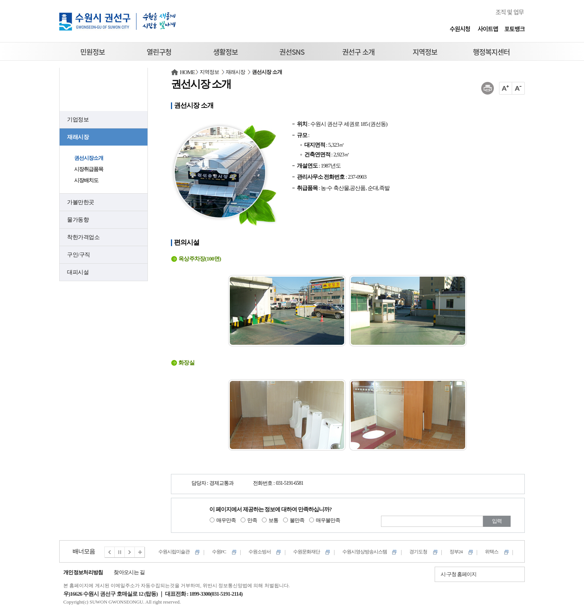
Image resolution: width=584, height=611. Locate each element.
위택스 (491, 551)
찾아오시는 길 (129, 572)
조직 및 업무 (509, 11)
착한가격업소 (83, 237)
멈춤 (120, 552)
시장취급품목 (88, 169)
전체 (140, 552)
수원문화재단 (306, 551)
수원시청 (460, 28)
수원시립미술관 (174, 551)
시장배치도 (86, 180)
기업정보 (78, 119)
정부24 (456, 551)
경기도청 (418, 551)
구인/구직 (78, 255)
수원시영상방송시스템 (364, 551)
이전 (109, 552)
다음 (130, 552)
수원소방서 (259, 551)
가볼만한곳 (80, 202)
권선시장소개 (88, 158)
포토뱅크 (514, 28)
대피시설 (78, 272)
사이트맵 (487, 28)
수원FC (219, 551)
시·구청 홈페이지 (458, 574)
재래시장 (78, 137)
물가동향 (78, 220)
